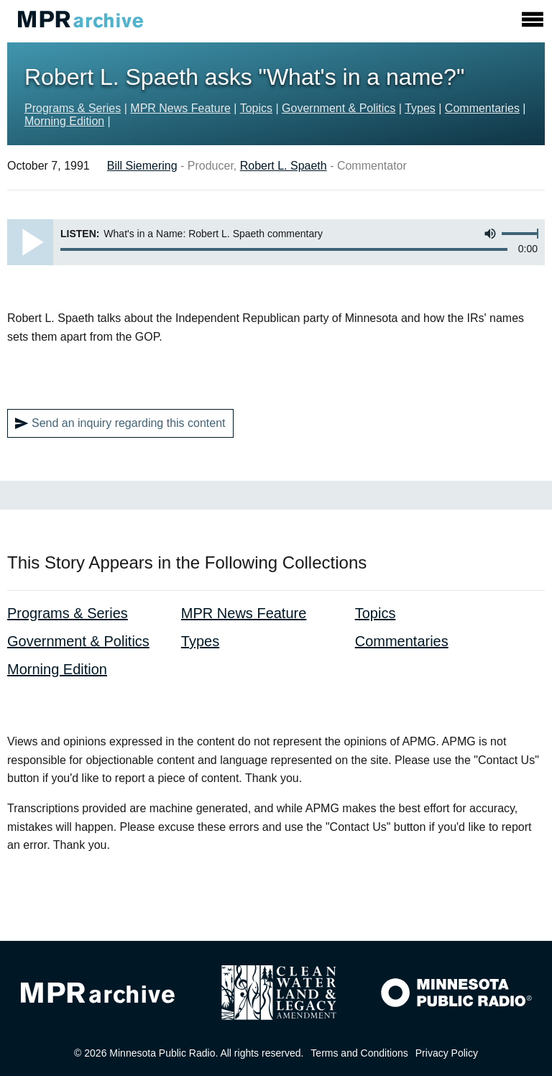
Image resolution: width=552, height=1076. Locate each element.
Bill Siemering (142, 166)
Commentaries (482, 108)
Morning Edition (64, 121)
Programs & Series (72, 108)
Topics (256, 108)
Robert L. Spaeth (283, 166)
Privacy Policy (446, 1053)
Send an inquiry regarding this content (120, 423)
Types (420, 108)
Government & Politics (338, 108)
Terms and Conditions (359, 1053)
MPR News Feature (180, 108)
